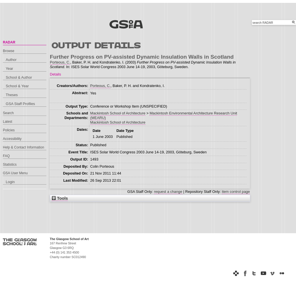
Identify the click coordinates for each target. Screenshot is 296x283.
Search (8, 113)
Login (10, 182)
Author (11, 60)
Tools (60, 198)
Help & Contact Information (23, 147)
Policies (9, 130)
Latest (7, 122)
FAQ (6, 156)
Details (55, 74)
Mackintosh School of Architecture (117, 113)
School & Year (17, 86)
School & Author (19, 77)
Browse (8, 51)
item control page (236, 191)
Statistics (10, 165)
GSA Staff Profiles (20, 104)
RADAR (9, 42)
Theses (12, 95)
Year (9, 68)
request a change (168, 191)
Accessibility (12, 139)
